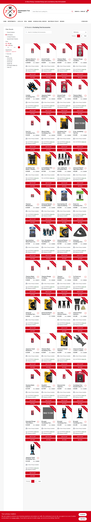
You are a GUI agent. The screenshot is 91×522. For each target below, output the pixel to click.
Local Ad (20, 21)
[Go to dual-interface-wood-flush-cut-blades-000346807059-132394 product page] (32, 243)
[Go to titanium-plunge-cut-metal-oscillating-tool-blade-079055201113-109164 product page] (80, 61)
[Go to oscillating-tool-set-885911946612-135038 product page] (80, 134)
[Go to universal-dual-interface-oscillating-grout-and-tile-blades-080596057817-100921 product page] (80, 315)
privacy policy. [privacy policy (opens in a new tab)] (15, 518)
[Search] (72, 11)
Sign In (77, 11)
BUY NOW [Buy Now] (32, 77)
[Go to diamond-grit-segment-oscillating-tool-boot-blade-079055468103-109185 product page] (64, 387)
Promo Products (11, 32)
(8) (9, 63)
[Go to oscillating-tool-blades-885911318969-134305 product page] (80, 170)
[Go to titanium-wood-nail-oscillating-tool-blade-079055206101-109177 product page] (32, 61)
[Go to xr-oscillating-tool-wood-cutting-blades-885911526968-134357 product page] (48, 170)
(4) (9, 67)
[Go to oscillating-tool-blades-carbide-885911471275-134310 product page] (32, 170)
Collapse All (8, 51)
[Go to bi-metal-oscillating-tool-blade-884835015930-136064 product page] (80, 424)
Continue (82, 514)
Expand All (14, 51)
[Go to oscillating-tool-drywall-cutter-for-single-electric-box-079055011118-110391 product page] (80, 387)
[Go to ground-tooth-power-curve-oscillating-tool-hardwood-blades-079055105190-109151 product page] (64, 98)
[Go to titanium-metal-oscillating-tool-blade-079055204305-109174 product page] (32, 279)
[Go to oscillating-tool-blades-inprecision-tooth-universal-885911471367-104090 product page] (64, 134)
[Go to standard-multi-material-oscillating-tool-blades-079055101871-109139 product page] (32, 387)
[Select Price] (19, 47)
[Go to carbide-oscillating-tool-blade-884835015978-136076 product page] (32, 98)
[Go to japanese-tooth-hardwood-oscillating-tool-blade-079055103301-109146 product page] (32, 351)
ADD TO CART (33, 74)
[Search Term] (53, 11)
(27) (9, 60)
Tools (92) (9, 53)
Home (4, 21)
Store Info (85, 21)
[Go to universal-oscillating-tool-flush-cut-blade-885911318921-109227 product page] (48, 387)
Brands (62, 21)
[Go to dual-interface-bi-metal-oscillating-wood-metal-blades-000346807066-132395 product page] (64, 206)
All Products (10, 34)
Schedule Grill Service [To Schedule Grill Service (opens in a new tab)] (40, 21)
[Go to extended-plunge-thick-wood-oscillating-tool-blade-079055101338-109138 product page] (32, 424)
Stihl (25, 21)
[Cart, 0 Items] (87, 11)
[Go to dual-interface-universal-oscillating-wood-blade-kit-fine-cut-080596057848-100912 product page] (64, 315)
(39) (9, 58)
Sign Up (83, 11)
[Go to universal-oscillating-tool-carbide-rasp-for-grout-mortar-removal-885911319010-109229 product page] (80, 243)
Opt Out (82, 519)
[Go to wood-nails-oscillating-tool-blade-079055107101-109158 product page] (48, 134)
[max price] (14, 47)
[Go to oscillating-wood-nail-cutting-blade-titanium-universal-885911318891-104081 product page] (64, 351)
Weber (30, 21)
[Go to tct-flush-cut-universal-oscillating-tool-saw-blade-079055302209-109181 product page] (80, 279)
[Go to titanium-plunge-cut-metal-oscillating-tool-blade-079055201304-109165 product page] (48, 279)
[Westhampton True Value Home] (10, 11)
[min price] (8, 47)
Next (85, 36)
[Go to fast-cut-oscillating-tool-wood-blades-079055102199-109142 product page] (32, 134)
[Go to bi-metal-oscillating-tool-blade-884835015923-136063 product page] (64, 424)
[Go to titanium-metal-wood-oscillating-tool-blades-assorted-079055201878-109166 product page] (64, 279)
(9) (9, 61)
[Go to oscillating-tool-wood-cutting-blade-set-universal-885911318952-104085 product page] (48, 206)
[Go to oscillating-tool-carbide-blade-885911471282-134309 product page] (80, 351)
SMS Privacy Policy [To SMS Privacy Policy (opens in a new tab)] (53, 21)
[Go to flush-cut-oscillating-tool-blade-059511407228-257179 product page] (80, 206)
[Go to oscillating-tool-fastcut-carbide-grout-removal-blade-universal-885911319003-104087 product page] (64, 243)
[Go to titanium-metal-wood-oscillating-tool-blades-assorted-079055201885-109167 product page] (32, 206)
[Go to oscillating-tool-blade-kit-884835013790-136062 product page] (48, 243)
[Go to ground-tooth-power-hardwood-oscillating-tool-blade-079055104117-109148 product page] (48, 61)
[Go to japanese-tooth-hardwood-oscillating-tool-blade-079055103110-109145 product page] (48, 98)
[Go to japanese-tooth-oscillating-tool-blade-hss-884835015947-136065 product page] (32, 460)
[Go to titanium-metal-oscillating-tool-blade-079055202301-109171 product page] (48, 351)
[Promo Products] (6, 32)
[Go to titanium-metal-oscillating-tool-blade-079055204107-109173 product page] (64, 61)
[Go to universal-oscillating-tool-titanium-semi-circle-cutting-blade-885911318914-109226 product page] (32, 315)
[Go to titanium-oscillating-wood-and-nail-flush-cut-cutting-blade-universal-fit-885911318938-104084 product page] (48, 315)
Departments (11, 21)
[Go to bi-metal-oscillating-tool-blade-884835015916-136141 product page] (48, 424)
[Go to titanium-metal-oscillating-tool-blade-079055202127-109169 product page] (80, 98)
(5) (12, 65)
